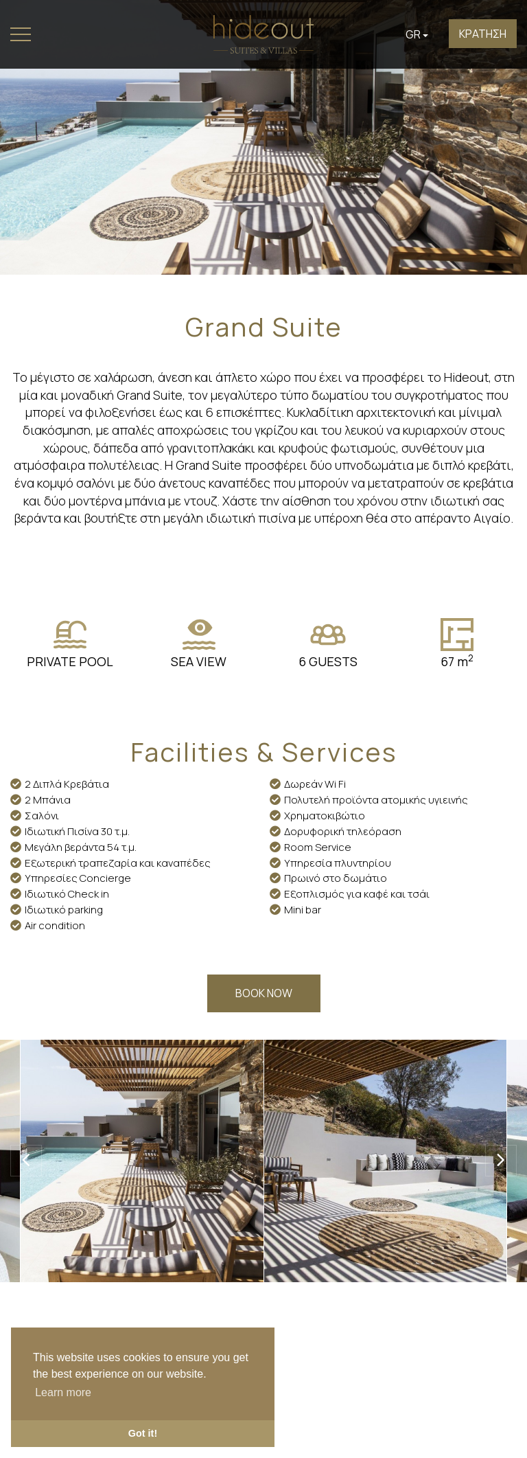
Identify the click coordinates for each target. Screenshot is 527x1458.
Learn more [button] (63, 1392)
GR (417, 34)
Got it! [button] (142, 1433)
